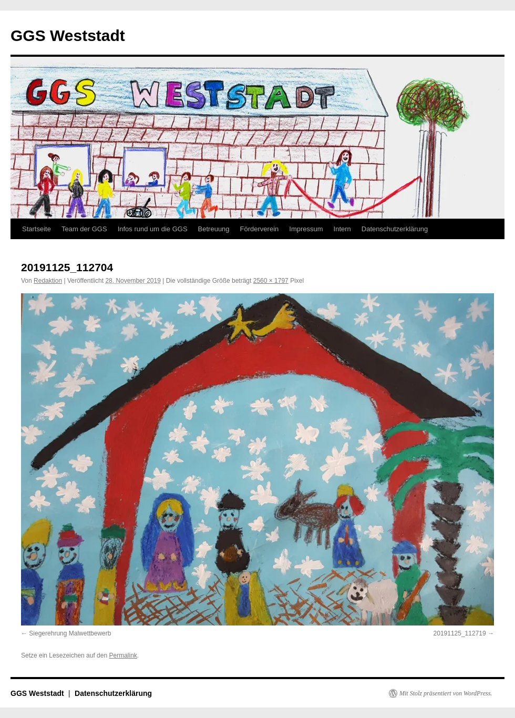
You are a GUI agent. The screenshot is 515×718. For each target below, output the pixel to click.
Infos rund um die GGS (153, 229)
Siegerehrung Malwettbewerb (70, 633)
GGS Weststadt (68, 35)
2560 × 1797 (271, 280)
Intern (342, 229)
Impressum (306, 229)
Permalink (123, 655)
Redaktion (48, 280)
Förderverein (259, 229)
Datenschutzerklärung (395, 229)
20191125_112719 (460, 633)
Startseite (36, 229)
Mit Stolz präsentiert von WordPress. (445, 693)
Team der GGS (84, 229)
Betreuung (214, 229)
